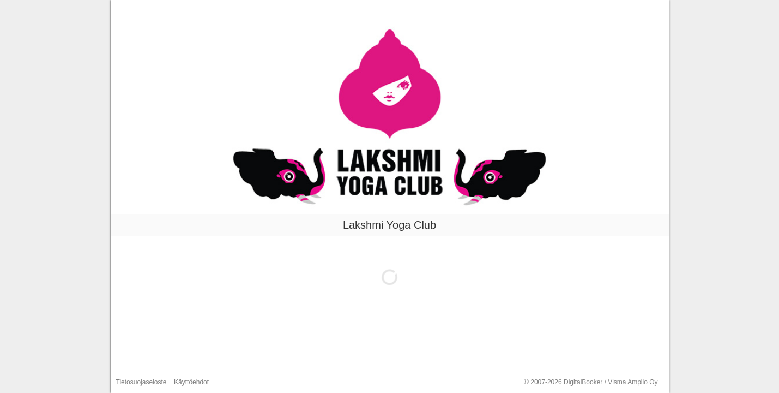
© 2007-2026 (590, 382)
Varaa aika (568, 10)
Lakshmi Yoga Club (167, 10)
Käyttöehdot (191, 382)
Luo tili (610, 10)
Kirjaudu (648, 10)
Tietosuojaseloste (141, 382)
